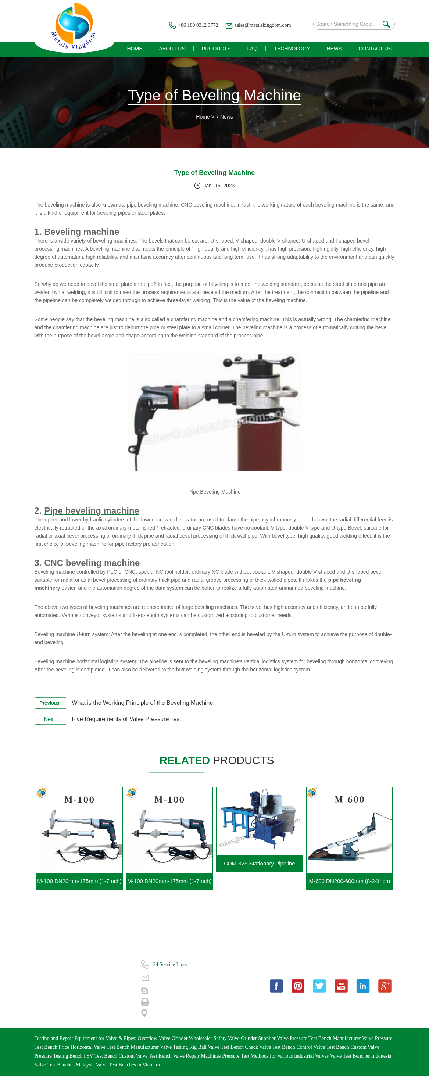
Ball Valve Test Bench (221, 1047)
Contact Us (46, 1004)
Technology (47, 990)
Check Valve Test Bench (270, 1047)
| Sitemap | (99, 1004)
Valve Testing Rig (179, 1047)
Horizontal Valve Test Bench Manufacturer (115, 1047)
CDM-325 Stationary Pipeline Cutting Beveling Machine (259, 866)
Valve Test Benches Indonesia (360, 1056)
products (218, 760)
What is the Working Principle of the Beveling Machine (142, 703)
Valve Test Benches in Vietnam (128, 1065)
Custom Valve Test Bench (146, 1056)
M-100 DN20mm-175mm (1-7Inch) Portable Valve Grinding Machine (79, 884)
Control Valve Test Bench (323, 1047)
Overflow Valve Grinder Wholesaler (176, 1038)
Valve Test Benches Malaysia (65, 1065)
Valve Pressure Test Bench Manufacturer (319, 1038)
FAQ (93, 977)
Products (44, 977)
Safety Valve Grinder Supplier (245, 1038)
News (226, 117)
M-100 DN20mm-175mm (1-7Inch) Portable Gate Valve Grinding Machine (169, 884)
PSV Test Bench (101, 1056)
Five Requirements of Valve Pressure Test (126, 719)
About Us (98, 964)
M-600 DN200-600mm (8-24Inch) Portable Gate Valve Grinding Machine (349, 884)
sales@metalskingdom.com (262, 25)
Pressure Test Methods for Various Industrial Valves (276, 1056)
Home (203, 117)
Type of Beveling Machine (214, 95)
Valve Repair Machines (197, 1056)
